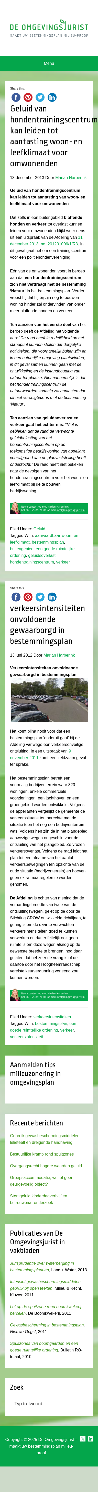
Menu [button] (49, 63)
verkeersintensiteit (26, 1037)
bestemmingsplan (48, 542)
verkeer (63, 562)
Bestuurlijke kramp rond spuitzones (42, 1154)
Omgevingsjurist (49, 28)
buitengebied (22, 549)
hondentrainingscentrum (32, 562)
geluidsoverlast (42, 555)
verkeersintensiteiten (52, 1017)
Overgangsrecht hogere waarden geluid (46, 1166)
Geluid (39, 529)
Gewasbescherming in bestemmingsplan (47, 1325)
